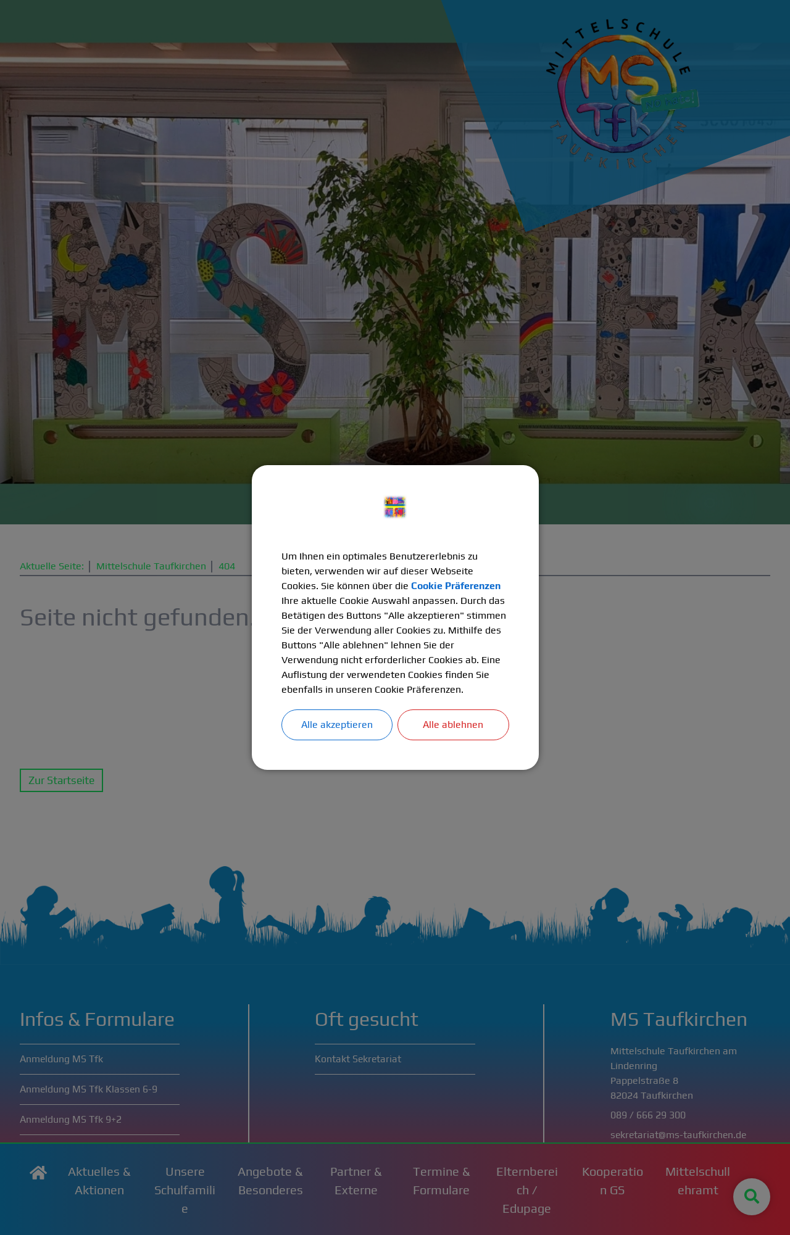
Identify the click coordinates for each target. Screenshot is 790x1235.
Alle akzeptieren (337, 724)
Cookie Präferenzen (456, 586)
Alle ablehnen (453, 724)
